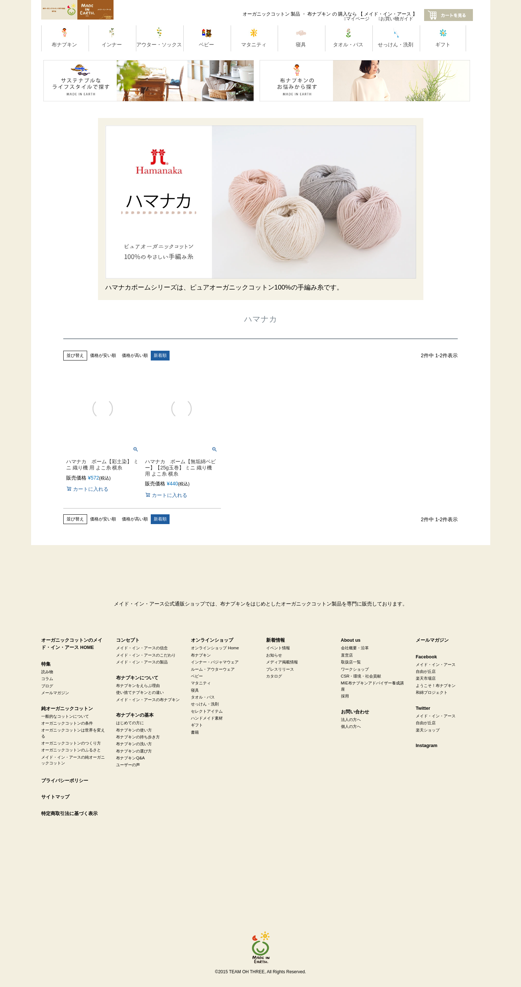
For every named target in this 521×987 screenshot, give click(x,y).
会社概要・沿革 (355, 648)
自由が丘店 (426, 671)
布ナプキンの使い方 (134, 730)
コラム (47, 678)
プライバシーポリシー (64, 780)
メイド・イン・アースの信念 (142, 648)
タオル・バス (203, 697)
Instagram (426, 745)
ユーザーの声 (128, 765)
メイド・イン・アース (436, 664)
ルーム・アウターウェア (213, 669)
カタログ (274, 676)
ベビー (197, 676)
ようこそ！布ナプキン (436, 685)
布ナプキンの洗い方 (134, 744)
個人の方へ (351, 726)
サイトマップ (55, 797)
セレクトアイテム (207, 711)
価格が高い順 (135, 355)
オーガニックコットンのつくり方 (71, 743)
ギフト (197, 725)
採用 (345, 696)
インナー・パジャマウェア (215, 662)
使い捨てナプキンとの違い (140, 692)
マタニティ (201, 683)
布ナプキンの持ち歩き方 (138, 737)
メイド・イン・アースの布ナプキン (148, 699)
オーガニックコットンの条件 (67, 723)
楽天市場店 (426, 678)
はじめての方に (130, 723)
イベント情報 (278, 648)
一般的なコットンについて (65, 716)
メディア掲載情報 (282, 662)
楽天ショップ (428, 730)
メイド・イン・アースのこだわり (146, 655)
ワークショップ (355, 669)
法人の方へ (351, 719)
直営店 (347, 655)
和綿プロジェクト (432, 692)
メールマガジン (55, 693)
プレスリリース (280, 669)
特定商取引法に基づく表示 (69, 813)
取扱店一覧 (351, 662)
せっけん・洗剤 (205, 704)
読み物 (47, 672)
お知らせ (274, 655)
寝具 (195, 690)
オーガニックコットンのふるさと (71, 750)
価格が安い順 (103, 355)
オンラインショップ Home (215, 648)
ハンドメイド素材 (207, 718)
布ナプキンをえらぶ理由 (138, 685)
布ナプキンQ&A (130, 758)
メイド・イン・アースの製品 (142, 662)
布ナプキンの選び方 (134, 751)
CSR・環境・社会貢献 (361, 676)
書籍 (195, 732)
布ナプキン (201, 655)
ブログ (47, 686)
